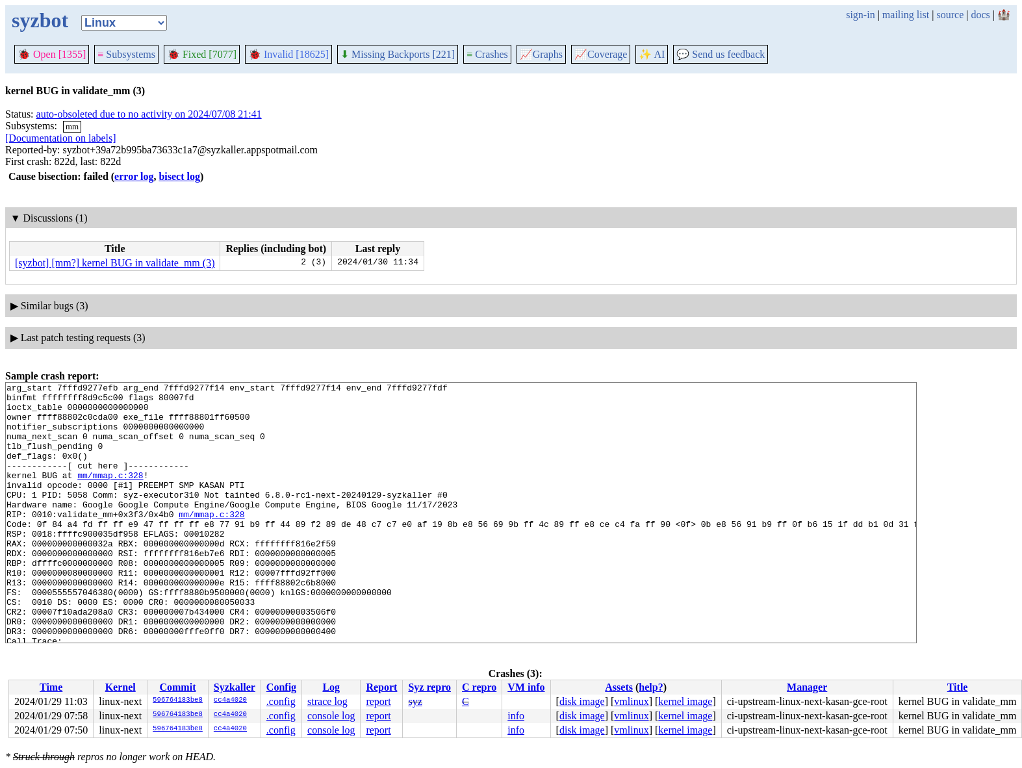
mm (72, 126)
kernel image (685, 701)
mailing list (905, 14)
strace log (327, 701)
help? (651, 687)
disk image (582, 701)
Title (957, 687)
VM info (525, 687)
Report (381, 687)
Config (281, 687)
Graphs (541, 54)
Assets (619, 687)
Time (51, 687)
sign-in (860, 14)
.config (281, 701)
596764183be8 (178, 700)
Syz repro (429, 687)
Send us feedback (720, 54)
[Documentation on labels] (60, 138)
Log (331, 687)
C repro (479, 687)
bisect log (179, 176)
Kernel (120, 687)
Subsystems (126, 54)
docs (980, 14)
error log (133, 176)
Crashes (487, 54)
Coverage (600, 54)
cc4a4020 (230, 700)
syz (415, 701)
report (378, 701)
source (950, 14)
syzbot (40, 20)
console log (331, 715)
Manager (807, 687)
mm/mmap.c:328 (110, 494)
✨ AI (652, 54)
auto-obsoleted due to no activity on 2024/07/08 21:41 (149, 114)
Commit (177, 687)
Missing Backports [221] (397, 54)
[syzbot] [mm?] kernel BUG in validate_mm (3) (114, 262)
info (515, 715)
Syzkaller (234, 687)
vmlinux (631, 701)
